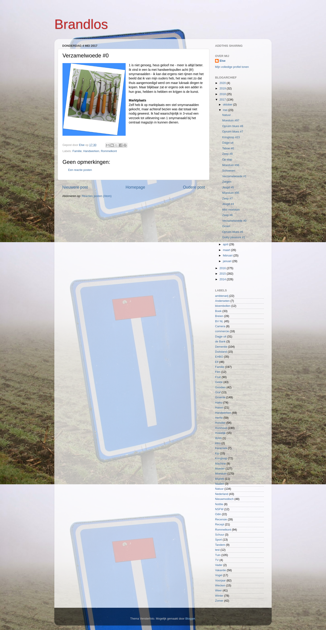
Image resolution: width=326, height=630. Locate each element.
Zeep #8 (227, 153)
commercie (222, 331)
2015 (223, 273)
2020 (223, 83)
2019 (223, 88)
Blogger (190, 618)
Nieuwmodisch (224, 499)
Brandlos (81, 24)
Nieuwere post (75, 187)
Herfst (219, 417)
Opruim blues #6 (232, 232)
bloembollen (222, 306)
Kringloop (221, 458)
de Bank (220, 341)
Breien (219, 316)
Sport (218, 539)
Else (222, 60)
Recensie (221, 519)
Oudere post (194, 187)
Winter (219, 595)
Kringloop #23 (231, 137)
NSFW (219, 509)
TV (217, 560)
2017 (223, 99)
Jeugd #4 (228, 204)
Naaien (219, 483)
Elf (216, 362)
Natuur (226, 115)
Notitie (219, 504)
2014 (223, 279)
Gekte (219, 382)
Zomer (219, 600)
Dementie (221, 346)
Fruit (218, 377)
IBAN (218, 438)
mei (225, 110)
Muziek (219, 478)
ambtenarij (221, 296)
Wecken (220, 585)
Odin (218, 514)
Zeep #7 (227, 198)
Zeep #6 (227, 215)
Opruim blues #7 (232, 131)
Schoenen (228, 170)
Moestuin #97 (230, 120)
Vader (219, 565)
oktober (228, 104)
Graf (218, 392)
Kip (217, 453)
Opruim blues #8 (232, 126)
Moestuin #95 (230, 192)
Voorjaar (220, 580)
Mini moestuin (231, 209)
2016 (223, 268)
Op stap (227, 159)
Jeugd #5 (228, 187)
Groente (220, 397)
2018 (223, 94)
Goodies (220, 387)
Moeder (220, 468)
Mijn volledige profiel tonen (232, 67)
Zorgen (226, 181)
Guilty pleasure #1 (233, 237)
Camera (220, 326)
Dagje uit (227, 142)
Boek (218, 311)
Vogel (218, 575)
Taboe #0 (228, 148)
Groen (226, 226)
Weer (218, 590)
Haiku (218, 402)
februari (228, 255)
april (226, 244)
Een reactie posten (80, 170)
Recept (219, 524)
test (217, 549)
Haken (219, 407)
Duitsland (221, 351)
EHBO (219, 356)
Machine (220, 463)
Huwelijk (220, 433)
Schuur (219, 534)
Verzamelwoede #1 (234, 176)
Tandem (220, 544)
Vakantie (220, 570)
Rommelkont (109, 151)
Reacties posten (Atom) (97, 196)
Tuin (218, 555)
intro (218, 443)
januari (227, 261)
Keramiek (221, 448)
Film (218, 372)
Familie (77, 151)
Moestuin (221, 473)
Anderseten (222, 301)
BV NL (219, 321)
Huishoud (221, 428)
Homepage (135, 187)
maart (227, 250)
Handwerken (91, 151)
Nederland (221, 494)
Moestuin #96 (230, 165)
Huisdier (220, 422)
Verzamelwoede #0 (234, 220)
